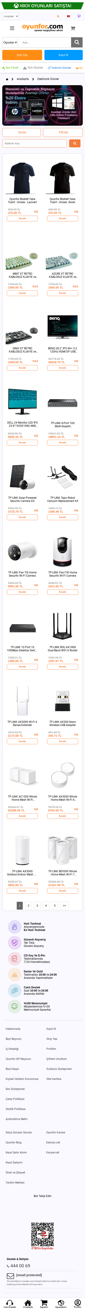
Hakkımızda (13, 1028)
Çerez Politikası (15, 1099)
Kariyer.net (52, 1152)
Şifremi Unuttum (56, 1059)
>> (64, 905)
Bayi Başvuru (14, 1039)
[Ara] (77, 42)
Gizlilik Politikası (16, 1109)
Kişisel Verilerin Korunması (22, 1079)
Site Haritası (53, 1079)
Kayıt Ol (51, 1028)
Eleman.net (53, 1142)
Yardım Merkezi (15, 1182)
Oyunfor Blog (14, 1142)
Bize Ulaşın (12, 1069)
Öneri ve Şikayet (15, 1172)
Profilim (51, 1049)
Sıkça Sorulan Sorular (19, 1132)
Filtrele (63, 132)
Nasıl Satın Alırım (16, 1152)
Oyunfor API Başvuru (18, 1059)
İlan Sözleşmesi (15, 1089)
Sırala (22, 132)
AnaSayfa (23, 79)
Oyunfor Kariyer (55, 1132)
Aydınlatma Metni (16, 1119)
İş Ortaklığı (12, 1049)
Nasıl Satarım (14, 1162)
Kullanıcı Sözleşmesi (59, 1069)
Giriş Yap (51, 1039)
